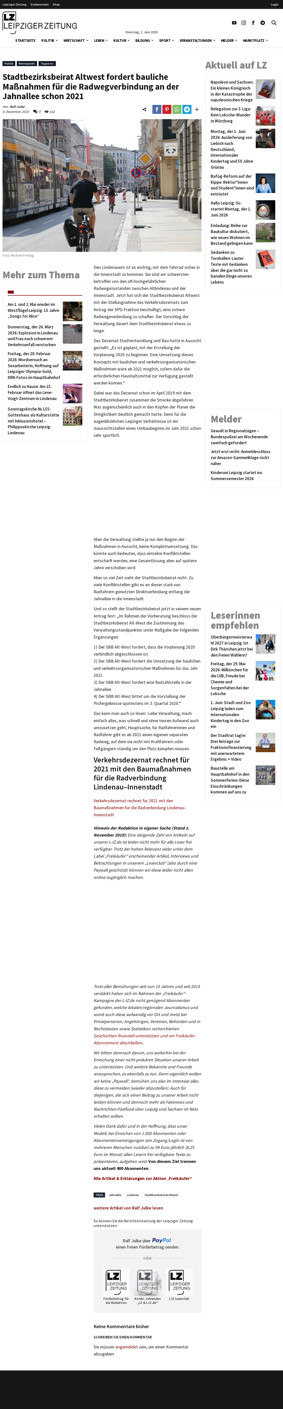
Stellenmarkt (40, 4)
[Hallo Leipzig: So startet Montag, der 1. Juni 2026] (232, 210)
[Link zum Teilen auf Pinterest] (166, 109)
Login (274, 4)
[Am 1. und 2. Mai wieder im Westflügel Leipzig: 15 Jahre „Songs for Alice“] (34, 311)
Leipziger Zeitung (15, 4)
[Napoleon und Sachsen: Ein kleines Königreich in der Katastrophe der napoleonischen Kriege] (232, 91)
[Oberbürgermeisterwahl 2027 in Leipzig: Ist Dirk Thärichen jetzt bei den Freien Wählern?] (232, 646)
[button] (57, 40)
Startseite (25, 40)
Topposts (47, 63)
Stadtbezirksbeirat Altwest (161, 1195)
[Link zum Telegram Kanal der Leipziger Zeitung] (262, 23)
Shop (56, 4)
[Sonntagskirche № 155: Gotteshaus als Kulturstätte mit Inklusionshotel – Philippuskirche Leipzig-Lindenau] (34, 421)
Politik (47, 40)
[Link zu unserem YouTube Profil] (234, 23)
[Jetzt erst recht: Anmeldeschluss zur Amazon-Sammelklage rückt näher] (243, 458)
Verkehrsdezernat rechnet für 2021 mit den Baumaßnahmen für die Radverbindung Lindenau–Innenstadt (140, 808)
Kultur (119, 40)
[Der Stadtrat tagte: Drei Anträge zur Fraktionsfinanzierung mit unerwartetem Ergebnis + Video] (232, 747)
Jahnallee (115, 1195)
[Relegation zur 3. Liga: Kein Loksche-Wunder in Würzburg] (232, 116)
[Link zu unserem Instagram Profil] (243, 23)
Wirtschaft (74, 40)
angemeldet (126, 1347)
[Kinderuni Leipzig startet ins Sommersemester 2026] (243, 476)
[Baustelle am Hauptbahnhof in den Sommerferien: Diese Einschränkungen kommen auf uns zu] (232, 780)
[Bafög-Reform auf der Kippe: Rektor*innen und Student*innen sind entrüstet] (232, 185)
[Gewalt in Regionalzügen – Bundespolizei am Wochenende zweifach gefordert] (243, 437)
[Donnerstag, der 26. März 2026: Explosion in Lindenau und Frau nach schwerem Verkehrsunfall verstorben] (34, 336)
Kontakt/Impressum (130, 1388)
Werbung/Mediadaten (131, 1403)
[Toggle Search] (273, 22)
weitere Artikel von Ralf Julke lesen (128, 1208)
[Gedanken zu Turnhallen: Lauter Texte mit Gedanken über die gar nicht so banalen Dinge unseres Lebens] (232, 267)
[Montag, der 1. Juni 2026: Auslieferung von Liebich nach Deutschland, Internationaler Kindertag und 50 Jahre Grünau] (232, 149)
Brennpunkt (27, 63)
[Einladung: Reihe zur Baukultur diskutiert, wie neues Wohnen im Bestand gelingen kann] (232, 235)
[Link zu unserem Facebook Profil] (253, 23)
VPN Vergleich (225, 1396)
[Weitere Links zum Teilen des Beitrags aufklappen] (196, 109)
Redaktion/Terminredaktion (136, 1396)
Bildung (142, 40)
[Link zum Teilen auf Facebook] (156, 109)
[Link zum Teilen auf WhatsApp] (176, 109)
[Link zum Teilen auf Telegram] (186, 109)
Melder (227, 40)
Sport (165, 40)
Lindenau (133, 1195)
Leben (99, 40)
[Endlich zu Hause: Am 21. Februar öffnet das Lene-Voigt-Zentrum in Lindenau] (34, 393)
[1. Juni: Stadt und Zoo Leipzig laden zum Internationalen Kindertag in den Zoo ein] (232, 715)
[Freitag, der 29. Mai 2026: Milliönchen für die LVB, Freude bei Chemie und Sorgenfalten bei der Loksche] (232, 679)
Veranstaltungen (196, 40)
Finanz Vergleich (227, 1403)
